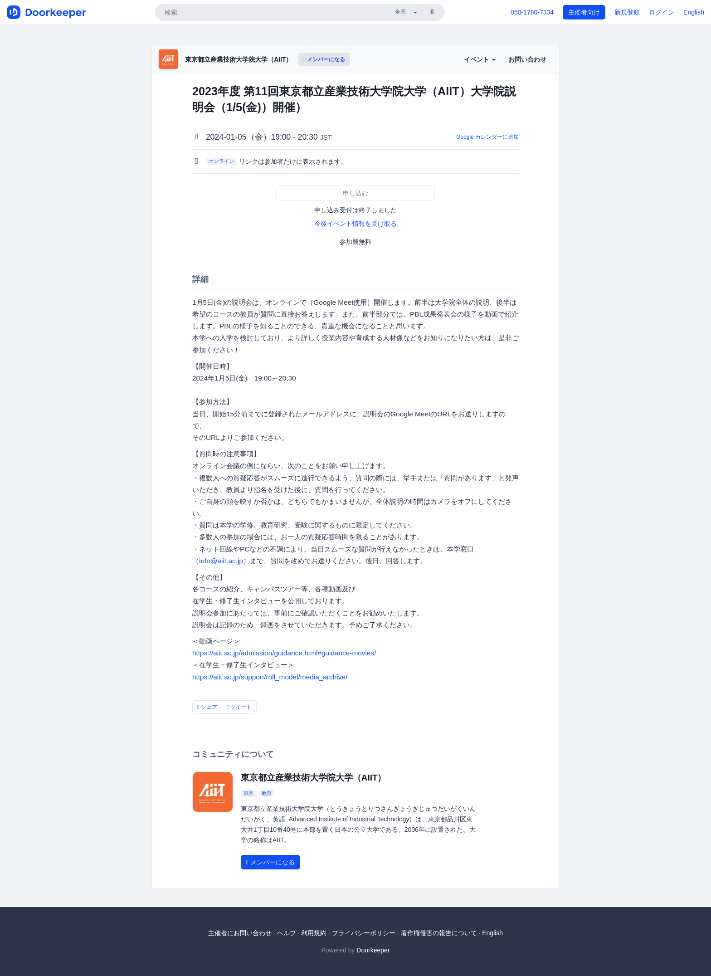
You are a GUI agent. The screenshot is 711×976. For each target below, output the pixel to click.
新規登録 (627, 12)
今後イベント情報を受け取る (355, 223)
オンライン (221, 161)
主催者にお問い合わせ (240, 933)
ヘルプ (286, 933)
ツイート (239, 707)
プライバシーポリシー (363, 933)
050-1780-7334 (532, 12)
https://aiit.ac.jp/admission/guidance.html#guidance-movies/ (284, 653)
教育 (267, 793)
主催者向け (584, 12)
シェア (207, 707)
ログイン (661, 12)
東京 (248, 793)
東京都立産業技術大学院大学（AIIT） (238, 59)
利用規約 (313, 933)
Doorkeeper (373, 950)
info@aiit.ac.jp (221, 561)
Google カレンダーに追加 (487, 137)
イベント (480, 59)
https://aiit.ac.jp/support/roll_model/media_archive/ (269, 677)
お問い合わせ (527, 59)
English (693, 12)
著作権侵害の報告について (439, 933)
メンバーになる (324, 59)
